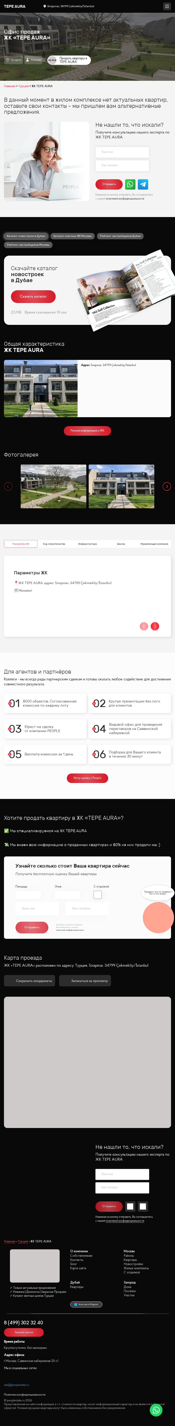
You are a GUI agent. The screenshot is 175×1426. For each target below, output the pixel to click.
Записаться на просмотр (85, 952)
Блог (73, 1235)
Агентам (33, 59)
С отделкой (101, 857)
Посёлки (130, 1262)
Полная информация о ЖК (87, 430)
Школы (121, 514)
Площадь (21, 857)
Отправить (109, 184)
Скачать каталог (33, 296)
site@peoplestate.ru (16, 1356)
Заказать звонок (24, 1303)
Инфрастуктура (87, 514)
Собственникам (81, 1227)
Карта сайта (78, 1239)
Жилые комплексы (136, 1239)
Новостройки (133, 1235)
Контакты (76, 1231)
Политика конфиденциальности (25, 1366)
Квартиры (130, 1231)
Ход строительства (54, 514)
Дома (127, 1258)
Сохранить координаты (29, 952)
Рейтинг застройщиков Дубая (120, 236)
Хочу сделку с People (87, 749)
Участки (129, 1266)
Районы (129, 1227)
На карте (13, 60)
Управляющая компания (154, 514)
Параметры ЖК (20, 514)
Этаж (58, 857)
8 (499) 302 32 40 (23, 1294)
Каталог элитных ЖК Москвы (72, 236)
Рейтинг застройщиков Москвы (28, 244)
